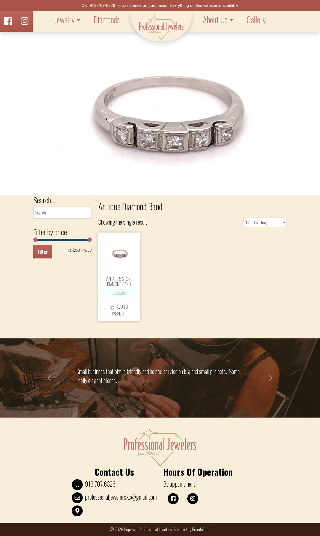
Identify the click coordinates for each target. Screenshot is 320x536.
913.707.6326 (100, 484)
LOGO (161, 26)
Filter (43, 252)
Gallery (256, 19)
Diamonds (107, 19)
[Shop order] (265, 222)
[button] (119, 310)
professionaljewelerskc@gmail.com (121, 497)
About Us (215, 19)
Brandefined (201, 529)
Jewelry (64, 19)
